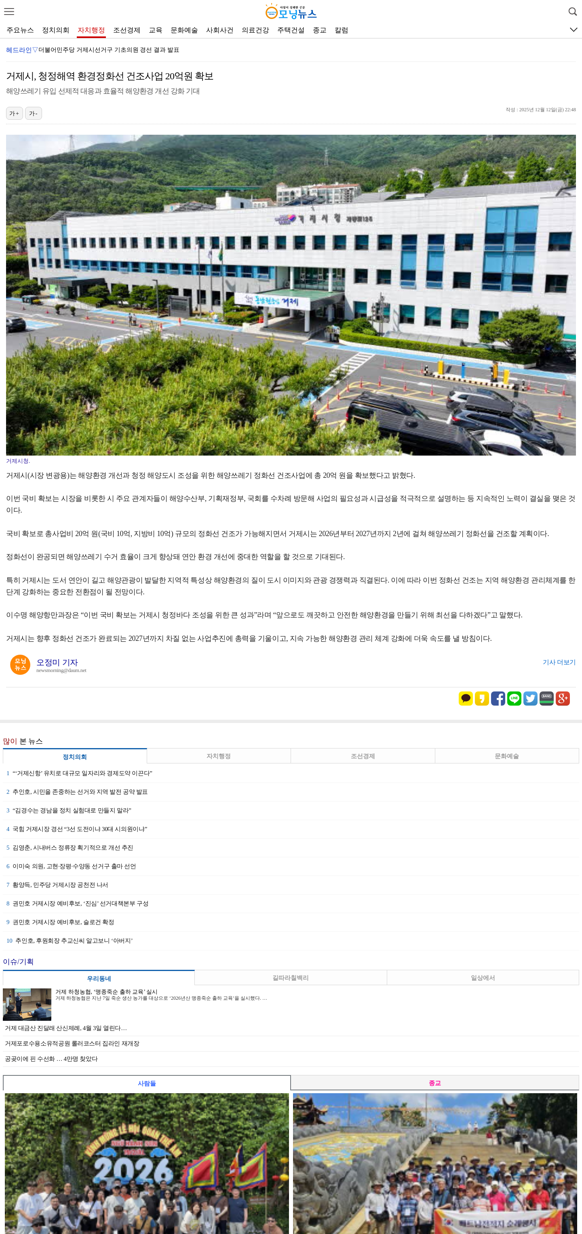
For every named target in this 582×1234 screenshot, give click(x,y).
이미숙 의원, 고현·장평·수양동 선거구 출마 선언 (71, 866)
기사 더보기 (559, 662)
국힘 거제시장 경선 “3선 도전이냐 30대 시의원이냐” (76, 829)
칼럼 (341, 30)
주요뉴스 (20, 30)
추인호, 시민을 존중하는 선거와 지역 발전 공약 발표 (77, 792)
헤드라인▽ (22, 50)
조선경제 (127, 30)
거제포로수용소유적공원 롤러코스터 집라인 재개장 (72, 1043)
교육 (155, 30)
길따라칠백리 (290, 978)
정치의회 (56, 30)
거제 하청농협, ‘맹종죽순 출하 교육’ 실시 (106, 992)
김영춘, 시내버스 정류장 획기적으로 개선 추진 (69, 847)
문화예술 (184, 30)
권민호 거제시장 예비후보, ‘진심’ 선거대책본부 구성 (77, 903)
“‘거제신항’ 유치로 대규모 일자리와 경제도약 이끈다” (79, 773)
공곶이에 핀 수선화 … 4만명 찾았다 (51, 1059)
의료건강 (255, 30)
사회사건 (220, 30)
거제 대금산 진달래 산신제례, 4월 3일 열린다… (66, 1028)
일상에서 (483, 978)
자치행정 (91, 30)
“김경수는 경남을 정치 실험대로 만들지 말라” (68, 810)
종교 (320, 30)
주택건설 (291, 30)
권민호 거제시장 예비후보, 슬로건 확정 (60, 922)
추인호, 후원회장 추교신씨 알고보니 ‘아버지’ (69, 940)
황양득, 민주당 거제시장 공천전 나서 (57, 885)
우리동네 (99, 978)
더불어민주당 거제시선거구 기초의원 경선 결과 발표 (108, 50)
